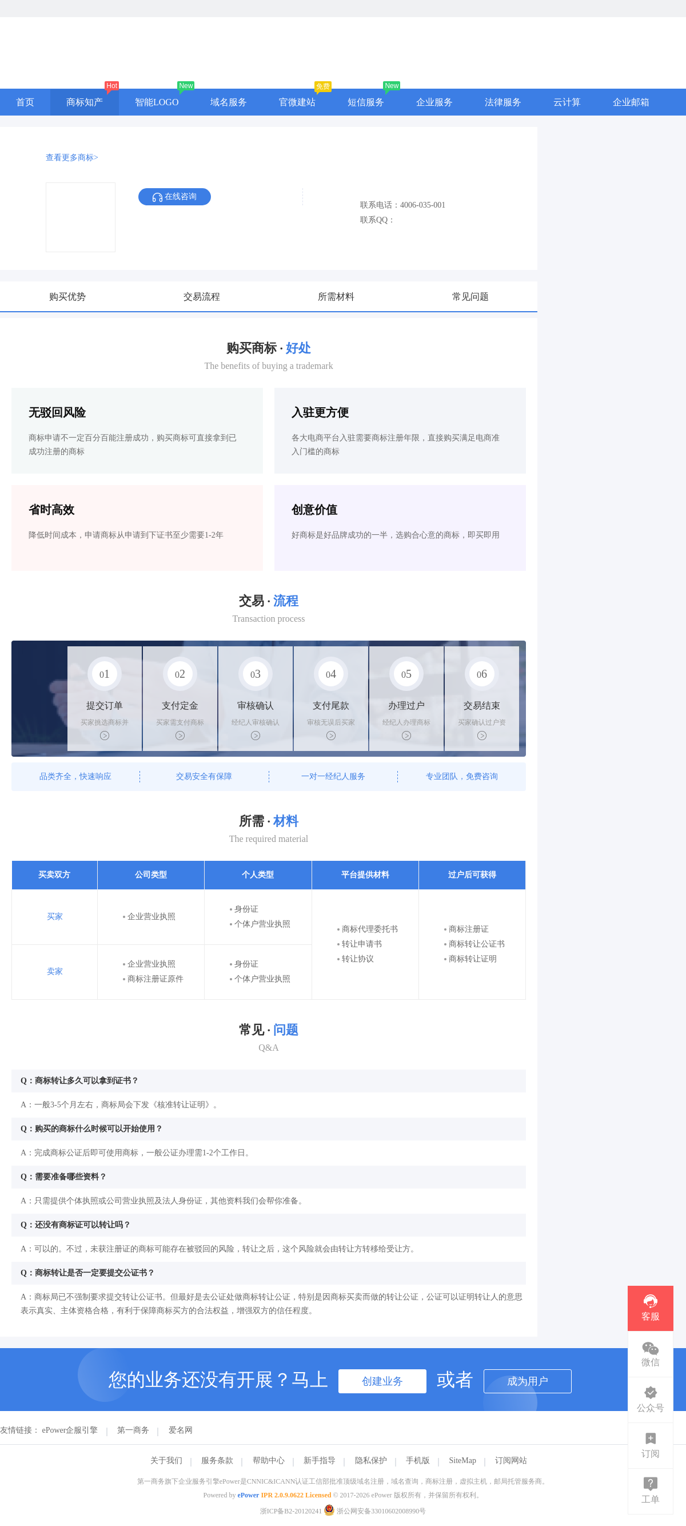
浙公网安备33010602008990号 (375, 1511)
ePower (248, 1495)
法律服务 (503, 102)
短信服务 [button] (366, 102)
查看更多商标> (72, 157)
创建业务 (382, 1381)
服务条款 (217, 1460)
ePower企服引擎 (70, 1430)
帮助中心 (269, 1460)
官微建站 (297, 102)
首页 (25, 102)
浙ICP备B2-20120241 (291, 1511)
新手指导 (320, 1460)
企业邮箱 (631, 102)
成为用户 (527, 1381)
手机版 (418, 1460)
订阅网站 (511, 1460)
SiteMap (462, 1460)
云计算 (567, 102)
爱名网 (181, 1430)
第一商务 (133, 1430)
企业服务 (434, 102)
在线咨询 (175, 197)
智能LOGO (156, 102)
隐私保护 (371, 1460)
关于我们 (166, 1460)
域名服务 (228, 102)
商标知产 (84, 102)
